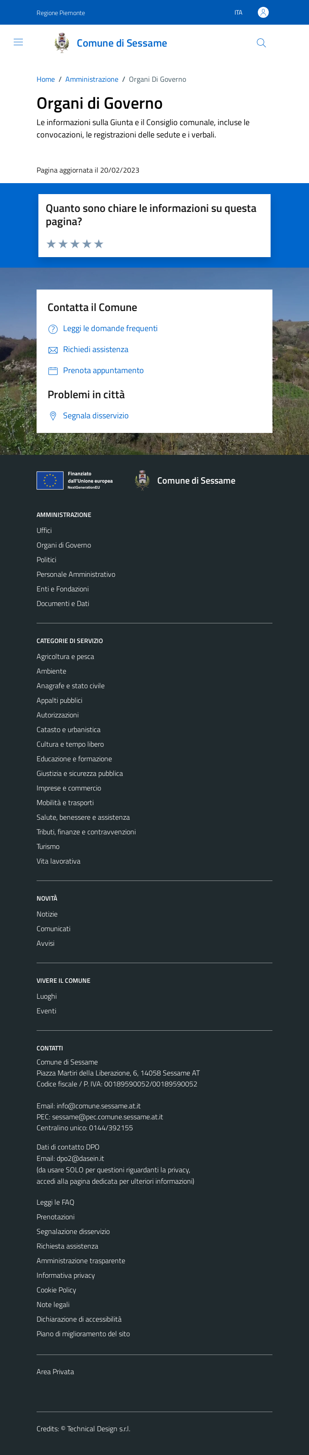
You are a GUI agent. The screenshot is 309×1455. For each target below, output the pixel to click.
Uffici (44, 530)
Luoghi (47, 996)
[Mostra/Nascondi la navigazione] (18, 42)
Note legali (53, 1304)
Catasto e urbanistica (69, 729)
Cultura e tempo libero (70, 743)
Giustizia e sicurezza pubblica (80, 773)
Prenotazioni (56, 1216)
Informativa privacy (66, 1275)
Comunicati (53, 928)
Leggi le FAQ (56, 1202)
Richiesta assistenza (67, 1245)
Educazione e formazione (74, 758)
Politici (46, 559)
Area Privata (55, 1371)
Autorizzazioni (58, 714)
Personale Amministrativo (76, 574)
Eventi (46, 1010)
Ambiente (51, 670)
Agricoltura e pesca (65, 656)
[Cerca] (261, 43)
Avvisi (45, 943)
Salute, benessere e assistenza (83, 817)
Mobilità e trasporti (65, 802)
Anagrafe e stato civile (71, 685)
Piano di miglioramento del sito (83, 1333)
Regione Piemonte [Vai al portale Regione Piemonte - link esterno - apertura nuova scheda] (61, 12)
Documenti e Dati (63, 603)
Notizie (47, 913)
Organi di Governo (64, 544)
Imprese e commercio (69, 787)
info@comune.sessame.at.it (99, 1105)
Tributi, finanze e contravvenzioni (86, 831)
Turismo (48, 846)
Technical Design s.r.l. (98, 1428)
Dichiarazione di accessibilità (79, 1318)
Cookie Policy (56, 1289)
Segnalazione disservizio (73, 1231)
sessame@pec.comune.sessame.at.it (107, 1116)
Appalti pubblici (59, 700)
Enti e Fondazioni (63, 588)
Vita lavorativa (58, 860)
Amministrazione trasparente (81, 1260)
